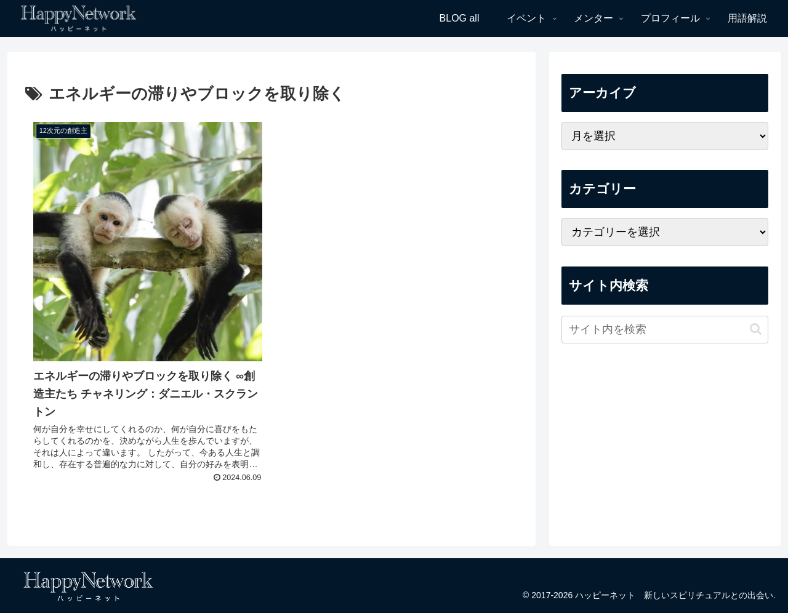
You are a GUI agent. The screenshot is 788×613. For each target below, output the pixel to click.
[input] (664, 329)
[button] (755, 329)
